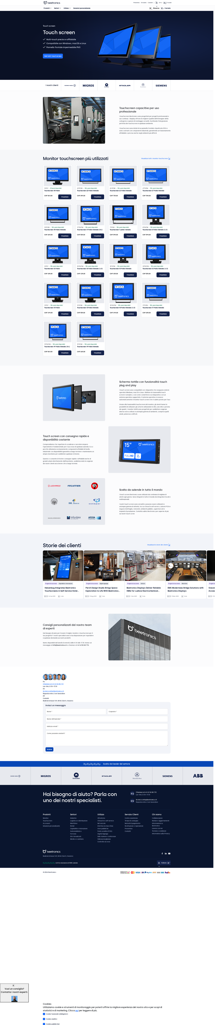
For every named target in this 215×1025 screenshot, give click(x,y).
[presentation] (170, 565)
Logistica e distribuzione (79, 820)
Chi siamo (143, 2)
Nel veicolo (101, 823)
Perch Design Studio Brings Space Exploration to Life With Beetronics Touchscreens (102, 589)
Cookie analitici (50, 1019)
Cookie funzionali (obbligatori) (55, 1014)
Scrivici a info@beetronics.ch (53, 691)
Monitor (46, 818)
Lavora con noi (157, 828)
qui (76, 1010)
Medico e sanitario (77, 839)
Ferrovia (73, 834)
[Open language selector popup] (158, 2)
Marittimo (73, 823)
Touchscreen (47, 820)
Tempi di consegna (131, 820)
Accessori (46, 823)
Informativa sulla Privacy (161, 833)
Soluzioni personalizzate (81, 8)
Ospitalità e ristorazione (79, 828)
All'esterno (101, 818)
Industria (73, 818)
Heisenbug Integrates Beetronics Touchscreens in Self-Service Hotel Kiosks (61, 589)
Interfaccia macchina (105, 826)
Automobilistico (76, 831)
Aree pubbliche (102, 828)
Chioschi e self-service (105, 820)
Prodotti (47, 8)
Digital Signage (102, 834)
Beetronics (47, 851)
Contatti (150, 2)
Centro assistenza (131, 818)
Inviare (49, 749)
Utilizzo (66, 8)
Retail (72, 826)
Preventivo (136, 2)
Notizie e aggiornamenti (160, 820)
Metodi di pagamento (132, 823)
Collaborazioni (157, 818)
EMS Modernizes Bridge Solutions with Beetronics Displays (186, 589)
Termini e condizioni (159, 831)
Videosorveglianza (104, 839)
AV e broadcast (75, 836)
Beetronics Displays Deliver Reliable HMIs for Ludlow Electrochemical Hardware (144, 589)
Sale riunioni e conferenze (106, 836)
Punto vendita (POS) (104, 831)
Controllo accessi (103, 841)
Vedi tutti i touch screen (53, 56)
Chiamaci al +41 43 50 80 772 (53, 684)
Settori (56, 8)
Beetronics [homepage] (52, 2)
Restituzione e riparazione (134, 826)
